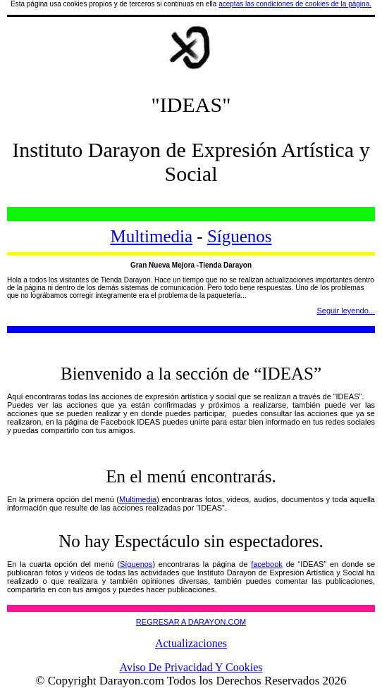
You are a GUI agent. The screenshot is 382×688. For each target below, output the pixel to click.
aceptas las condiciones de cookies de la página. (294, 4)
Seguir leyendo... (345, 310)
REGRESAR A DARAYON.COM (191, 622)
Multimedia (151, 236)
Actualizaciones (191, 643)
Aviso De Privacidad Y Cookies (191, 667)
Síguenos (239, 236)
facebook (267, 564)
